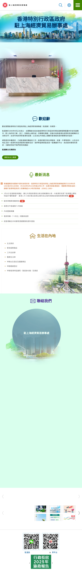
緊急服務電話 (18, 248)
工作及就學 (17, 253)
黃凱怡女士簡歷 (10, 157)
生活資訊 (16, 243)
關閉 (50, 552)
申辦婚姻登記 (18, 266)
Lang (69, 5)
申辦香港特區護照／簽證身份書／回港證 (28, 271)
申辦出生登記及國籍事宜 (22, 262)
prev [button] (3, 496)
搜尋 (60, 5)
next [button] (78, 496)
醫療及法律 (17, 257)
